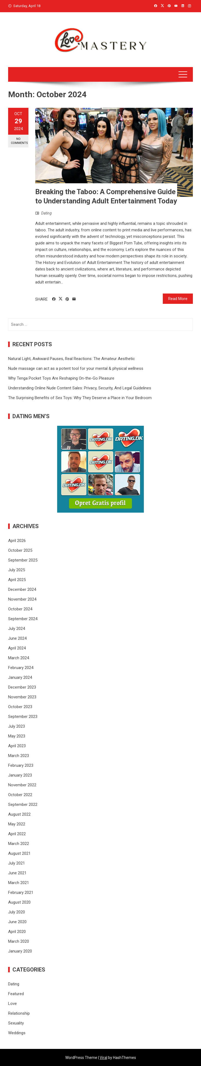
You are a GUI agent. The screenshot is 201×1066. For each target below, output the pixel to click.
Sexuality (16, 1023)
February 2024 (20, 667)
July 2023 (16, 726)
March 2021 (18, 882)
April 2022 (17, 833)
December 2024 (22, 589)
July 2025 (16, 569)
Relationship (19, 1013)
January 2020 (20, 951)
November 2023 (22, 697)
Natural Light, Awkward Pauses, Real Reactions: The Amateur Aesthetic (71, 358)
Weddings (16, 1032)
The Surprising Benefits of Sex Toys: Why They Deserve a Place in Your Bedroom (80, 397)
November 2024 (22, 599)
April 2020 (17, 931)
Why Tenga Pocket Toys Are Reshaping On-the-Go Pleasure (61, 378)
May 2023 (16, 736)
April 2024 (17, 648)
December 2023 (22, 687)
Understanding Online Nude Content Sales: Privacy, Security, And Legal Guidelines (79, 388)
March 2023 (18, 755)
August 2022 (19, 814)
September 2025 (22, 560)
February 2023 (20, 765)
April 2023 (17, 745)
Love (12, 1003)
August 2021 (19, 853)
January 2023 (20, 775)
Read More (177, 298)
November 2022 (22, 785)
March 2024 (18, 657)
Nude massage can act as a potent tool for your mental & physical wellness (75, 368)
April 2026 (17, 540)
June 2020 (17, 921)
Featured (16, 993)
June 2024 (17, 638)
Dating (46, 213)
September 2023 (22, 716)
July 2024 (16, 628)
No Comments (19, 141)
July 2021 (16, 863)
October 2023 (20, 706)
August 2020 (19, 902)
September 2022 (22, 804)
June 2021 (17, 873)
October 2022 (20, 794)
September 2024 (22, 618)
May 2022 (16, 824)
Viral (103, 1057)
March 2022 (18, 843)
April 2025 (17, 579)
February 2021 (20, 892)
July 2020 (16, 912)
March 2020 (18, 941)
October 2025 (20, 550)
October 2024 (20, 609)
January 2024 (20, 677)
